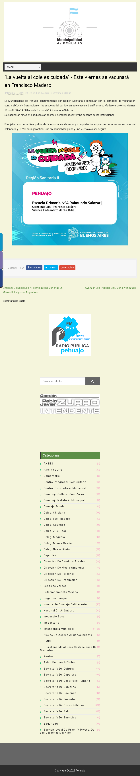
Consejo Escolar (55, 506)
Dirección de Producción (61, 580)
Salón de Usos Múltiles (59, 662)
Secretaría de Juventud (60, 699)
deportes (50, 555)
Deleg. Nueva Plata (57, 549)
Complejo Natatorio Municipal (64, 500)
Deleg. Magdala (54, 537)
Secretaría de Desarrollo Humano (67, 680)
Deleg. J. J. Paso (55, 530)
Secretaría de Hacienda (60, 693)
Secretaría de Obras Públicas (64, 705)
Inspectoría (51, 622)
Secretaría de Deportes (60, 674)
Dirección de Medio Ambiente (64, 567)
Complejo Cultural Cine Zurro (64, 494)
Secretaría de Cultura (59, 668)
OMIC (47, 641)
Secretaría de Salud (61, 93)
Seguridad (51, 723)
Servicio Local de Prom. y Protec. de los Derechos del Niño (67, 731)
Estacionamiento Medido (61, 592)
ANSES (48, 463)
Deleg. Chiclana (54, 512)
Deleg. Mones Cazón (58, 543)
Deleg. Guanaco (54, 524)
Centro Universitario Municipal (65, 488)
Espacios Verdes (55, 585)
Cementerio (52, 475)
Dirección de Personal (59, 573)
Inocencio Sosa (54, 616)
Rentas (48, 656)
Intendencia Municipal (59, 628)
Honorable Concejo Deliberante (65, 604)
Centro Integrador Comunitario (65, 482)
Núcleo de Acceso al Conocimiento (68, 635)
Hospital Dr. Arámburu (59, 610)
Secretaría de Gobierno (60, 686)
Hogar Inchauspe (55, 598)
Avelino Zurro (53, 469)
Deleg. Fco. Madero (39, 93)
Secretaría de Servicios (60, 717)
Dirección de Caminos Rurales (64, 561)
